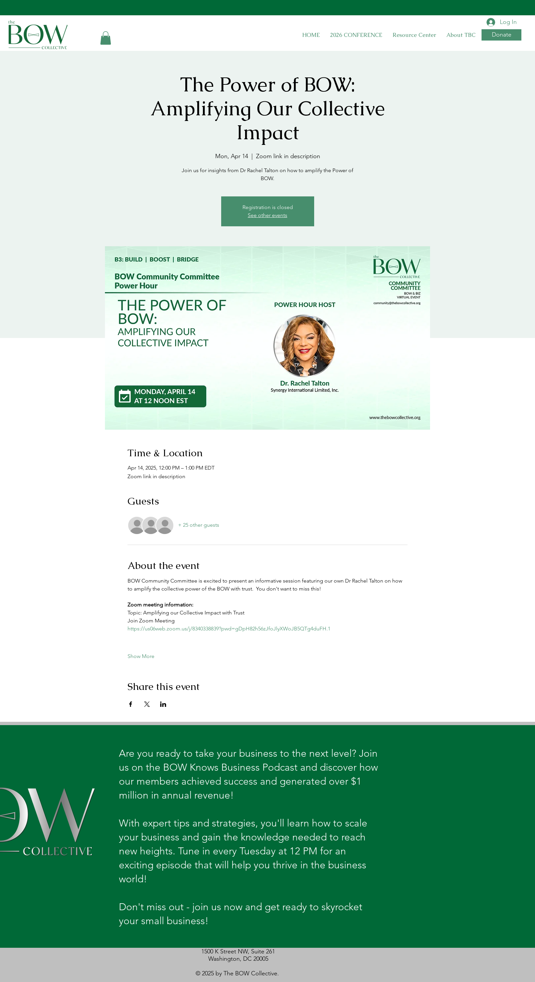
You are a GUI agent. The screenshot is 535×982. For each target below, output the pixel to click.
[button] (105, 38)
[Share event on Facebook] (131, 704)
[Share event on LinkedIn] (163, 704)
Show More (141, 656)
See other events (267, 215)
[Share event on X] (147, 704)
